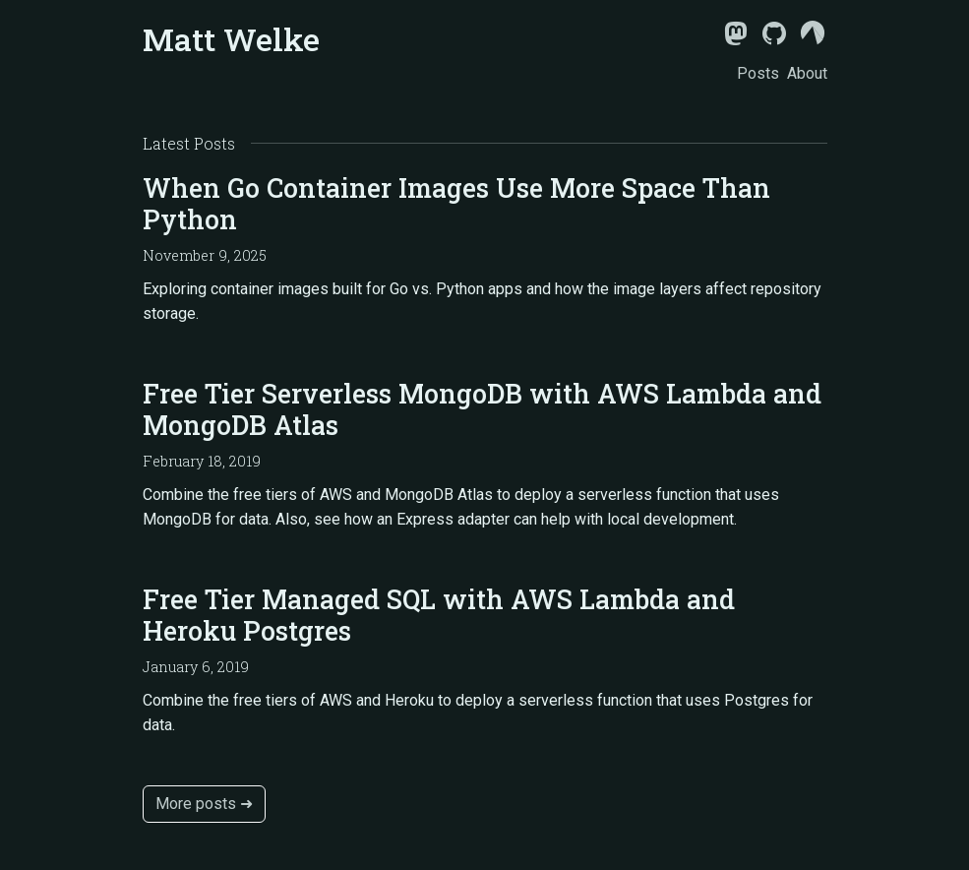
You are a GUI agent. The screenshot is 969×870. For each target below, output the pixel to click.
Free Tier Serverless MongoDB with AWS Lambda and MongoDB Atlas (482, 409)
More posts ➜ (204, 803)
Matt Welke (231, 39)
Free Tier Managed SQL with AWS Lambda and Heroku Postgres (439, 615)
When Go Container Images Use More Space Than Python (456, 203)
